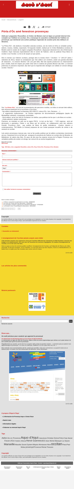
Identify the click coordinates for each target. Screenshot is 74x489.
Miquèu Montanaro (40, 445)
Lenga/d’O (21, 19)
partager (46, 27)
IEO (43, 441)
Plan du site (28, 467)
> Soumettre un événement (10, 231)
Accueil (3, 19)
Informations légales (9, 424)
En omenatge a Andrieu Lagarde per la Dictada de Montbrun (19, 204)
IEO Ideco (7, 147)
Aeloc (4, 438)
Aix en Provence (14, 438)
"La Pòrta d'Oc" (10, 107)
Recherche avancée (7, 323)
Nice (49, 445)
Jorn (12, 147)
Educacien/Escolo (11, 19)
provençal (30, 447)
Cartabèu (5, 226)
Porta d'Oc (40, 147)
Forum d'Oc (9, 441)
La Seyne (66, 441)
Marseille (9, 444)
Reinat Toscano (47, 447)
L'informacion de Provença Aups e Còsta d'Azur (18, 416)
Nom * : (4, 153)
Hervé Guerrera (34, 440)
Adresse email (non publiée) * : (10, 159)
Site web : (4, 165)
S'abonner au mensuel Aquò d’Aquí (14, 427)
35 (19, 208)
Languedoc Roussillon (20, 147)
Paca (35, 147)
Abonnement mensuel (19, 467)
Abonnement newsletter (7, 467)
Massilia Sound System (24, 445)
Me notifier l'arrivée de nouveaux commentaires (17, 189)
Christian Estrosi (53, 438)
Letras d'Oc (30, 147)
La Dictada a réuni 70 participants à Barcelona (15, 206)
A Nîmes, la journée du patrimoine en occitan (15, 202)
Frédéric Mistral (20, 441)
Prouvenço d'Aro (48, 147)
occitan (56, 444)
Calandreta (42, 438)
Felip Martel (68, 438)
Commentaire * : (6, 171)
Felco (61, 438)
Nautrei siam (6, 420)
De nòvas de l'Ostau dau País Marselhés (13, 203)
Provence (37, 447)
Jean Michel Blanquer (54, 441)
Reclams (56, 147)
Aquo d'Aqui (29, 437)
